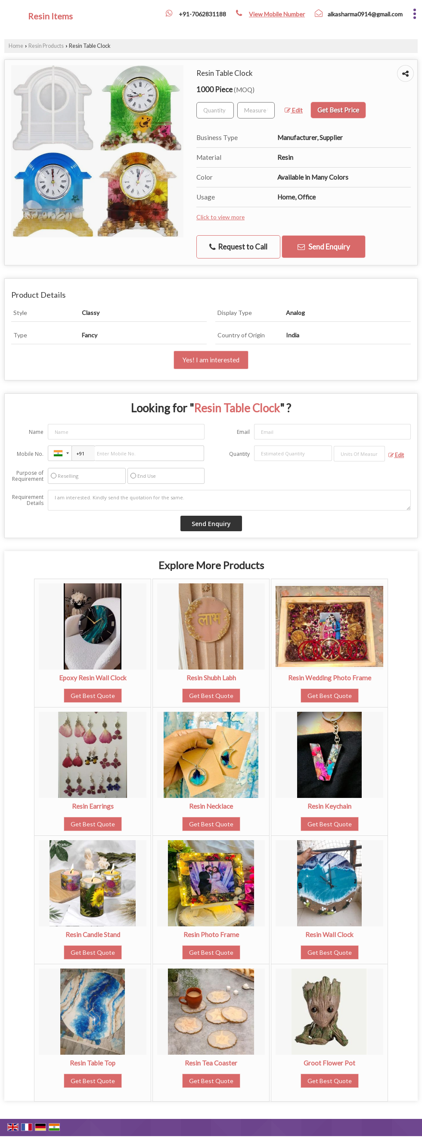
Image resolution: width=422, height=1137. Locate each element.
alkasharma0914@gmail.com (365, 14)
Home (16, 46)
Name (36, 432)
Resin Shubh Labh (211, 678)
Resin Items (50, 16)
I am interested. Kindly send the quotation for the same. (229, 500)
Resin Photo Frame (211, 934)
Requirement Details (27, 500)
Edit (294, 110)
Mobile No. (30, 454)
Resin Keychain (329, 806)
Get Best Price (338, 110)
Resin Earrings (93, 806)
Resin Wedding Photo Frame (329, 678)
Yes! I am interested (211, 360)
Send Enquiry (324, 246)
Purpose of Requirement (27, 476)
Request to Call (238, 247)
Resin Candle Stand (92, 934)
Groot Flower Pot (329, 1063)
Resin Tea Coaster (211, 1063)
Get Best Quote (93, 695)
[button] (277, 14)
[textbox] (256, 110)
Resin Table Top (92, 1063)
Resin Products (46, 46)
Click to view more (220, 217)
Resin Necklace (211, 806)
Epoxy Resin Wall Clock (93, 678)
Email (243, 432)
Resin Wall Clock (329, 934)
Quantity (239, 454)
